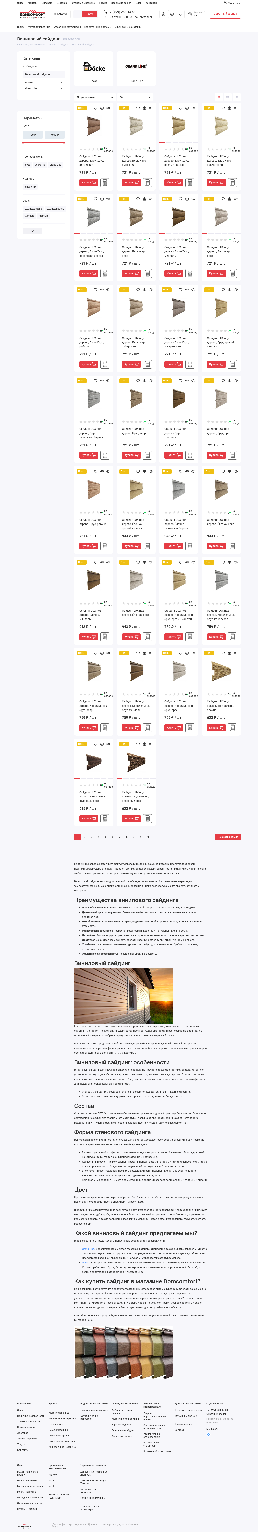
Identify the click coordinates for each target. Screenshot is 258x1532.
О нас (20, 3)
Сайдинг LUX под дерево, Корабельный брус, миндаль (136, 705)
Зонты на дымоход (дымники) (59, 1496)
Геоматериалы (183, 1424)
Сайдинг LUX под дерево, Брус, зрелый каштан (220, 342)
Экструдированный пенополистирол (154, 1427)
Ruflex (20, 26)
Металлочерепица (39, 26)
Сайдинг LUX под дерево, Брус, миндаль (175, 433)
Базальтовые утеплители (151, 1444)
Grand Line (43, 88)
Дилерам (47, 3)
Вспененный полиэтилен (157, 1451)
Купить (89, 182)
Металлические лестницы (89, 1491)
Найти (89, 14)
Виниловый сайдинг (43, 74)
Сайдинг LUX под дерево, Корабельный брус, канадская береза (221, 615)
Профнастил (56, 1424)
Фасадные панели (122, 1436)
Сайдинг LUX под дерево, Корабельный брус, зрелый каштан (178, 615)
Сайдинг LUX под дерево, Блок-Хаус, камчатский (219, 160)
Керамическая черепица (63, 1418)
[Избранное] (181, 14)
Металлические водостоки (89, 1417)
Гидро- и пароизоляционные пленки (154, 1416)
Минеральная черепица (62, 1447)
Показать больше (228, 837)
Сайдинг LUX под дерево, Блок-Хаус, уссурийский (176, 342)
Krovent (53, 1475)
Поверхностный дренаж (188, 1410)
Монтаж (32, 3)
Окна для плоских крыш (30, 1497)
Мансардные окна (27, 1480)
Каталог (60, 13)
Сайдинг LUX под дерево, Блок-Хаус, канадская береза (91, 251)
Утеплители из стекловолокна (151, 1435)
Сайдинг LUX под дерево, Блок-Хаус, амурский (134, 160)
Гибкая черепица (58, 1430)
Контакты (151, 3)
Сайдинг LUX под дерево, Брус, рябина (92, 522)
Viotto (52, 1486)
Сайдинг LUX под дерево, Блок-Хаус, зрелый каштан (176, 160)
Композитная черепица (62, 1441)
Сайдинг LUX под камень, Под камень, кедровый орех (92, 796)
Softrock (179, 1430)
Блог (138, 3)
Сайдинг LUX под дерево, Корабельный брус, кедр (93, 705)
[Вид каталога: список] (228, 97)
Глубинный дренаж (186, 1416)
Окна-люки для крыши (29, 1503)
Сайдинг (30, 66)
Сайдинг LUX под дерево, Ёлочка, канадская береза (176, 524)
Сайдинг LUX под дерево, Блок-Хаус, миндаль (176, 251)
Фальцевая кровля (59, 1435)
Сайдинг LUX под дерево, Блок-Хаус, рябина (91, 342)
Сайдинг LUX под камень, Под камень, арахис (220, 705)
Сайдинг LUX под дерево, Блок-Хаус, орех (219, 251)
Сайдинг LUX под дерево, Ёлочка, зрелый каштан (133, 524)
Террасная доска (121, 1424)
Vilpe (51, 1480)
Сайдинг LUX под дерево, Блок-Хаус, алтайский (91, 160)
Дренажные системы (128, 26)
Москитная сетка (26, 1491)
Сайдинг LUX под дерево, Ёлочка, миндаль (90, 615)
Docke (43, 82)
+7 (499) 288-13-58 (119, 12)
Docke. (86, 1262)
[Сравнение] (172, 14)
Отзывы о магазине (83, 3)
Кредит (103, 3)
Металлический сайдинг (125, 1419)
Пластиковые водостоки (94, 1410)
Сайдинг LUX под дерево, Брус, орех (219, 431)
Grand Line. (88, 1248)
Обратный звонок (225, 13)
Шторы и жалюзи (27, 1509)
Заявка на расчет (121, 3)
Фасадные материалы (67, 26)
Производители (26, 1427)
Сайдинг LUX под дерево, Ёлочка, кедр (220, 522)
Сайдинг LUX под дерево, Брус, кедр (134, 431)
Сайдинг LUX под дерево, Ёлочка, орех (135, 612)
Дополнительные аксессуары (90, 1508)
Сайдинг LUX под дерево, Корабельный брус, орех (178, 705)
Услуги (21, 1444)
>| (148, 837)
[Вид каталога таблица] (237, 97)
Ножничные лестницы (92, 1498)
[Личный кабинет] (163, 14)
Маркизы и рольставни (30, 1486)
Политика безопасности (31, 1416)
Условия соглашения (29, 1421)
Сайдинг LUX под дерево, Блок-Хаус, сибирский (134, 342)
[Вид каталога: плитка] (219, 97)
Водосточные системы (98, 26)
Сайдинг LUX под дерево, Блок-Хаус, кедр (134, 251)
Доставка (62, 3)
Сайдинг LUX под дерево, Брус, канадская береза (91, 433)
